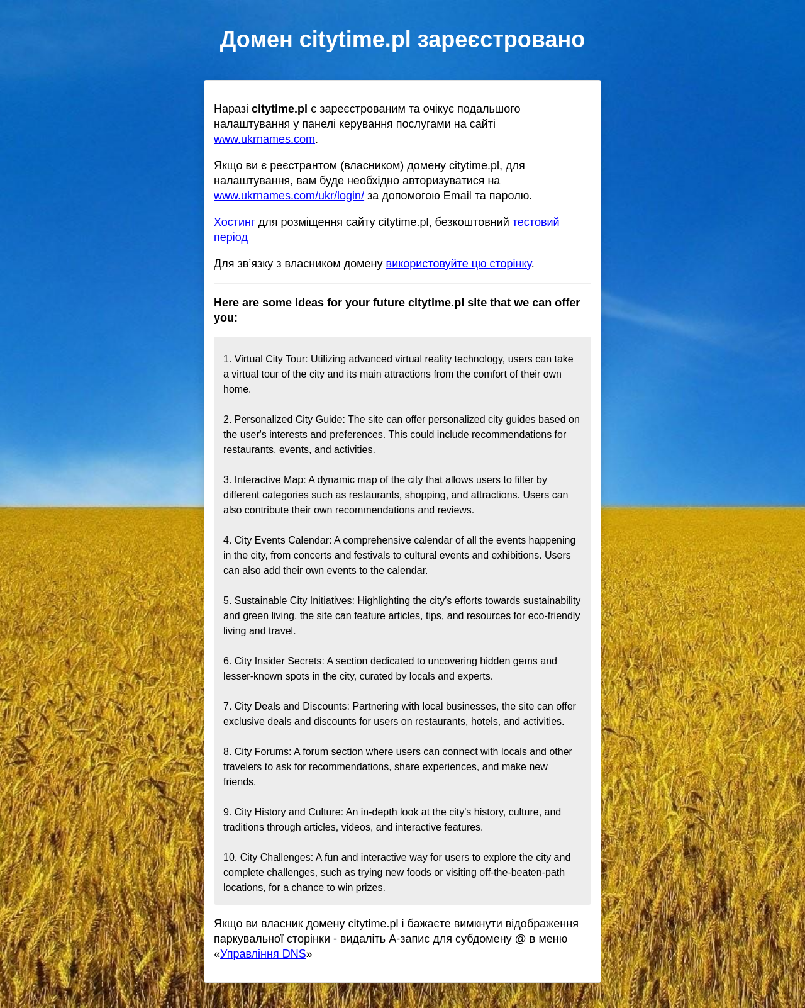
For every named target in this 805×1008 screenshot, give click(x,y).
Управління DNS (263, 954)
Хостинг (234, 222)
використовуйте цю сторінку (458, 263)
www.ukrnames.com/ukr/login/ (289, 195)
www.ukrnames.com (264, 139)
